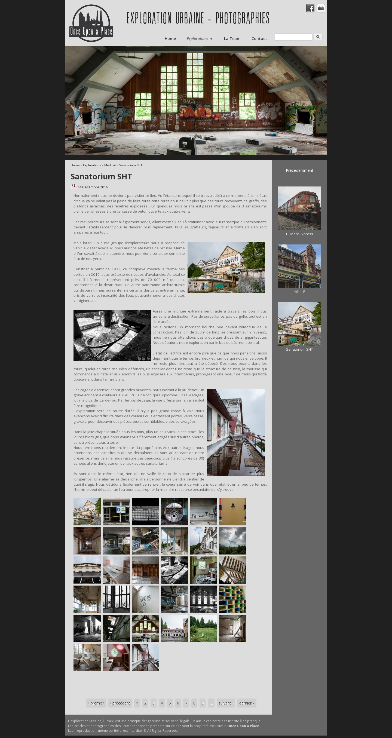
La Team (232, 38)
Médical (110, 165)
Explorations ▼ (200, 38)
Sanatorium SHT (130, 165)
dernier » (247, 703)
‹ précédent (120, 703)
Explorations (92, 165)
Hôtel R (299, 291)
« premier (96, 703)
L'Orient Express (299, 233)
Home (170, 38)
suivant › (226, 703)
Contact (259, 38)
